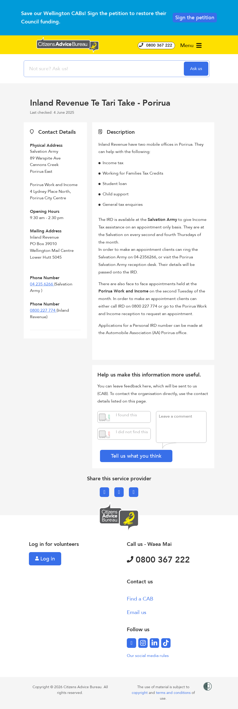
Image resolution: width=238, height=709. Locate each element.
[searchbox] (104, 69)
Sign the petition (194, 17)
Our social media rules (148, 656)
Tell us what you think (136, 455)
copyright (140, 692)
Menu (191, 45)
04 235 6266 (42, 284)
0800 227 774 (43, 310)
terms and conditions (174, 692)
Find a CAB (140, 598)
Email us (136, 612)
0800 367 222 (156, 45)
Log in (45, 558)
